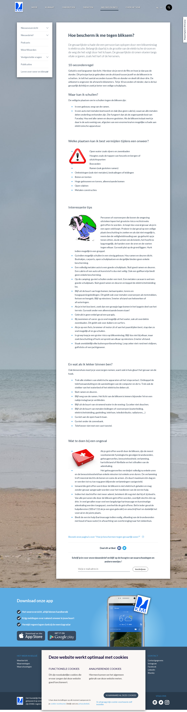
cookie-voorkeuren (58, 704)
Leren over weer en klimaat (34, 71)
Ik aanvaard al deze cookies (121, 695)
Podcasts (25, 42)
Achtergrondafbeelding (185, 30)
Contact (153, 655)
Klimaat (49, 7)
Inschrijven (140, 569)
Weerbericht (22, 660)
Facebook (152, 666)
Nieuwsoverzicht (29, 27)
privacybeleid (84, 704)
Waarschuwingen (24, 666)
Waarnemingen (23, 663)
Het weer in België (27, 655)
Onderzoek (68, 7)
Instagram (152, 663)
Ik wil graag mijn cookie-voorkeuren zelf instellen (114, 703)
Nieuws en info (109, 7)
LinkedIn (151, 670)
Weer (34, 7)
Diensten (88, 7)
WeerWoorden (28, 49)
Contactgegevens (155, 660)
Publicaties (26, 64)
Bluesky (151, 673)
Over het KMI (133, 7)
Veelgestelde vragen (31, 57)
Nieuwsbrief (27, 35)
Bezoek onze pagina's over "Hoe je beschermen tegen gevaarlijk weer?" (104, 536)
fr (161, 7)
